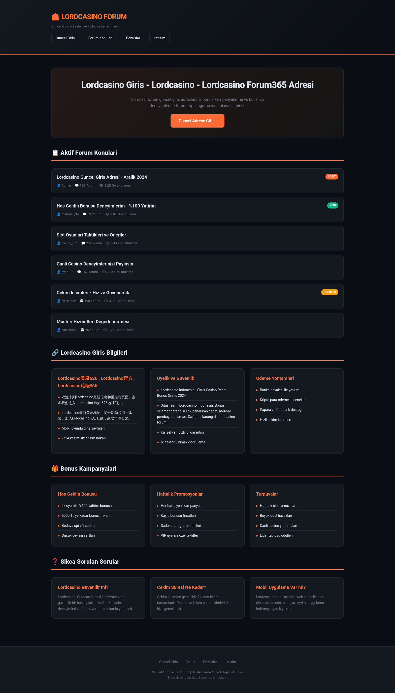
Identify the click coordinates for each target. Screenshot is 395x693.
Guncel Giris (65, 38)
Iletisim (159, 38)
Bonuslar (133, 38)
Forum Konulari (100, 38)
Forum (190, 662)
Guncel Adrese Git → (197, 120)
